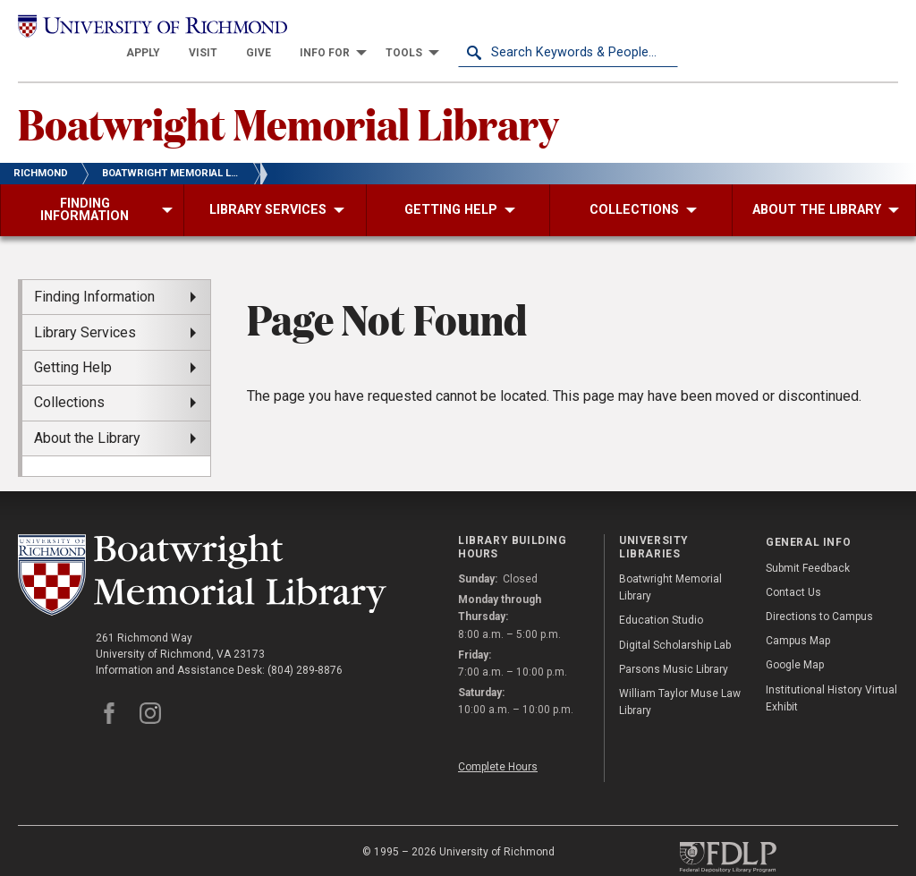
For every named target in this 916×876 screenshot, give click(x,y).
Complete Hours (498, 743)
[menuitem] (363, 28)
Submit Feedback (808, 545)
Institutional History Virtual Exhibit (831, 675)
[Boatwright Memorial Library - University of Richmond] (202, 551)
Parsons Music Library (673, 646)
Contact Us (793, 569)
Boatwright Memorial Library (292, 99)
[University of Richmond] (128, 28)
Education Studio (661, 597)
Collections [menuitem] (69, 378)
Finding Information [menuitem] (94, 273)
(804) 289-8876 (305, 647)
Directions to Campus (819, 593)
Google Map (795, 642)
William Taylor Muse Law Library (680, 678)
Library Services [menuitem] (85, 309)
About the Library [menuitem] (87, 414)
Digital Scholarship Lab (675, 622)
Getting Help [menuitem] (73, 344)
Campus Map (798, 617)
